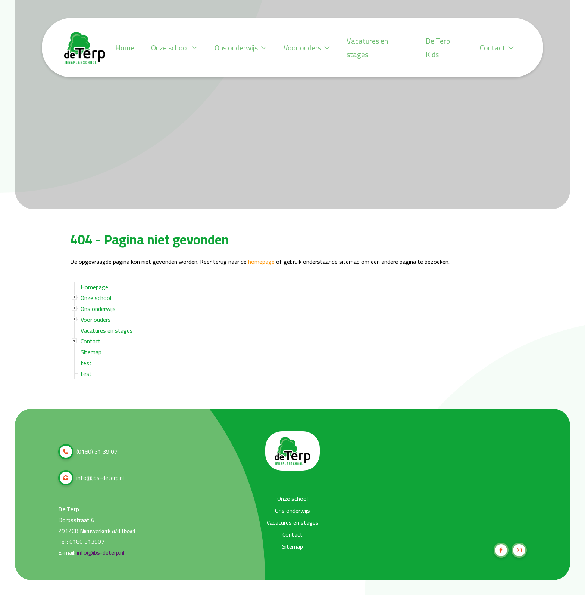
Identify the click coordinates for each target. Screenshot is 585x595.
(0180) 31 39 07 (88, 451)
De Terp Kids (439, 47)
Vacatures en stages (371, 47)
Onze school (176, 48)
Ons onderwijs (243, 48)
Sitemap (91, 352)
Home (125, 48)
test (86, 363)
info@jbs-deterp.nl (91, 477)
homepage (261, 261)
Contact (496, 48)
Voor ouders (310, 48)
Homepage (94, 287)
